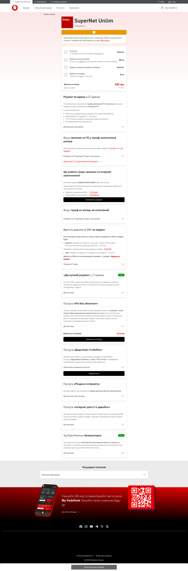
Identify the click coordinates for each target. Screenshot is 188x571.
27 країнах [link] (98, 54)
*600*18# (107, 249)
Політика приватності (85, 556)
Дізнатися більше (69, 512)
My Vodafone (94, 195)
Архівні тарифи (47, 14)
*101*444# (93, 192)
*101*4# (112, 148)
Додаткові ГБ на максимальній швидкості (81, 161)
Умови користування (104, 556)
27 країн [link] (80, 76)
